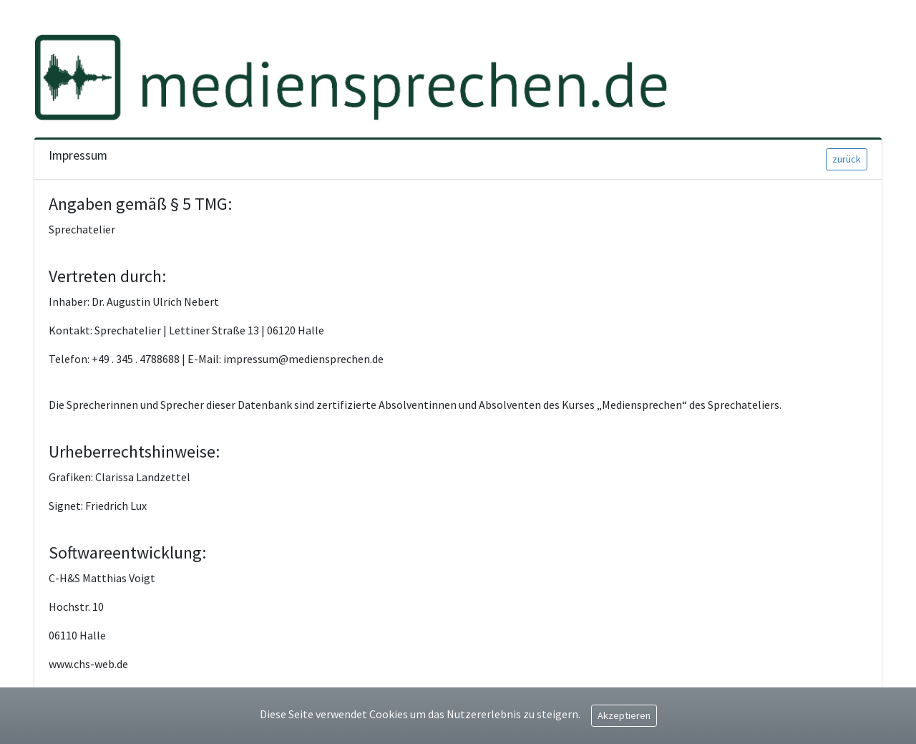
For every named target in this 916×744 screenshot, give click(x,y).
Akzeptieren (624, 715)
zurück (846, 159)
